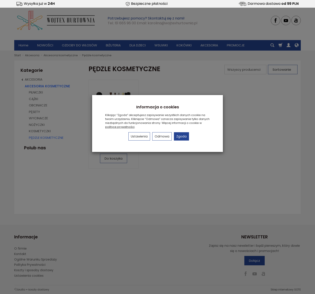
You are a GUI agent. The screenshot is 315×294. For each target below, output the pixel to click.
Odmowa (162, 136)
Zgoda (181, 136)
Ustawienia (139, 136)
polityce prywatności (120, 127)
